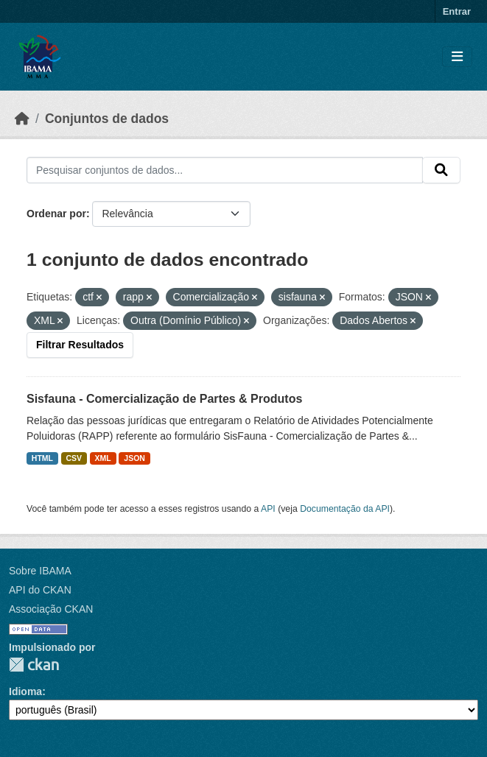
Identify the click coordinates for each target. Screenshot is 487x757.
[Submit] (441, 170)
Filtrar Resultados (80, 345)
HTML (42, 458)
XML (103, 458)
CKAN (34, 664)
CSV (74, 458)
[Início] (22, 118)
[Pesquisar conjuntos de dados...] (225, 170)
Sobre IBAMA (40, 571)
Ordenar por (56, 213)
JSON (134, 458)
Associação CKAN (51, 609)
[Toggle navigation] (457, 57)
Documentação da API (345, 509)
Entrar (457, 11)
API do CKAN (40, 590)
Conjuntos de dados (107, 118)
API (268, 509)
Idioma (25, 691)
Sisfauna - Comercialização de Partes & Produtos (164, 398)
